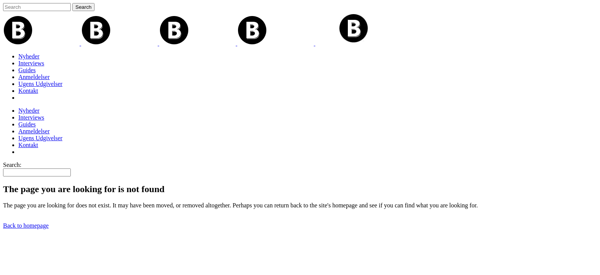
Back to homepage (26, 225)
